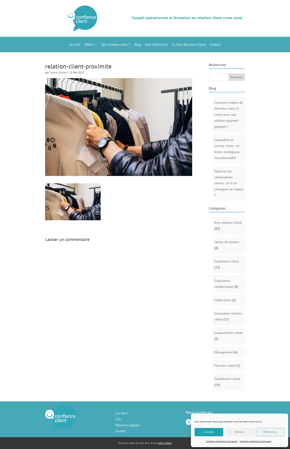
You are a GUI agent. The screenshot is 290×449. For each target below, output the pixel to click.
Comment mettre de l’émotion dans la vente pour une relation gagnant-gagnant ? (228, 114)
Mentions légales (127, 425)
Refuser (239, 432)
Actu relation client (228, 222)
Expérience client (226, 261)
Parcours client (224, 365)
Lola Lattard (165, 443)
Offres (88, 45)
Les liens (121, 413)
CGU (118, 419)
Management (223, 352)
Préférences (270, 432)
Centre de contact (226, 242)
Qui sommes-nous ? (115, 45)
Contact (215, 45)
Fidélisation (222, 300)
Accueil (74, 45)
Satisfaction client (227, 379)
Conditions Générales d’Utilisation (222, 441)
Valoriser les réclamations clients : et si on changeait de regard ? (228, 183)
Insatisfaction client (228, 333)
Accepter (209, 432)
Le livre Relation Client (189, 45)
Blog (137, 45)
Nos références (156, 45)
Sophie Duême (58, 72)
